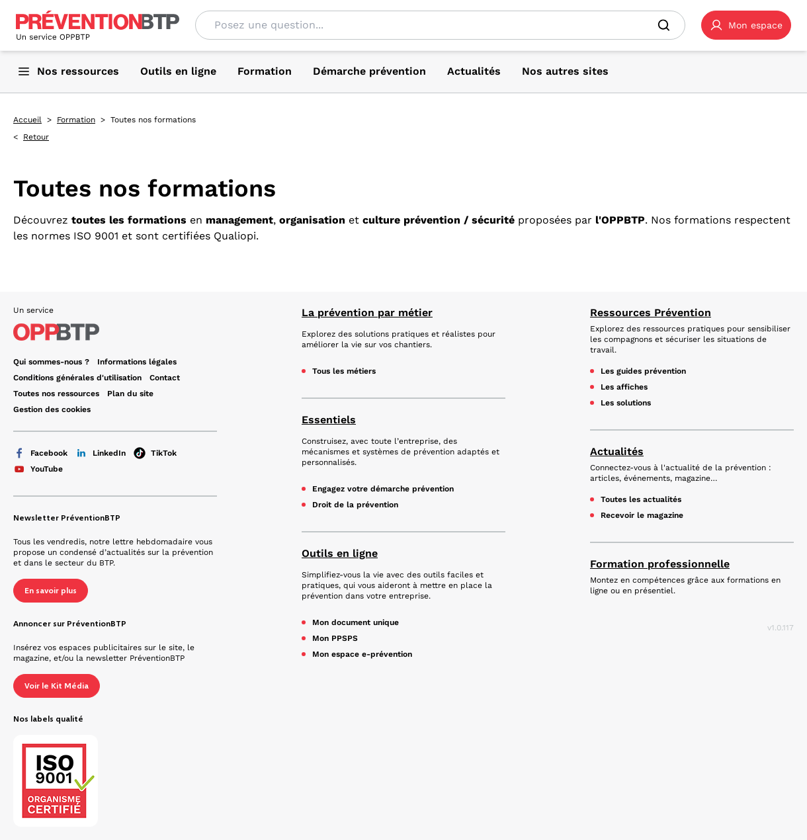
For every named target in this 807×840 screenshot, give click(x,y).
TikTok (155, 453)
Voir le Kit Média (56, 686)
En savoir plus (50, 591)
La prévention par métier (367, 312)
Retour (36, 137)
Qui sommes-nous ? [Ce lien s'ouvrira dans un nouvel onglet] (51, 361)
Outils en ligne (340, 553)
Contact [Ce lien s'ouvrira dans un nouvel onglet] (164, 377)
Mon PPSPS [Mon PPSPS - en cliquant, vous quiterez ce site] (335, 638)
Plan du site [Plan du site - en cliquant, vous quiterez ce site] (130, 393)
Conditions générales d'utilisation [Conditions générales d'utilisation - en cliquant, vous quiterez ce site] (77, 377)
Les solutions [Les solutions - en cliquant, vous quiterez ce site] (626, 402)
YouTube (38, 469)
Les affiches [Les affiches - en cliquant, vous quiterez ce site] (624, 387)
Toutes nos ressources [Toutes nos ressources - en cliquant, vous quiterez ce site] (56, 393)
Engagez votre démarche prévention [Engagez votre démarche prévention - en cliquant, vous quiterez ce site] (383, 488)
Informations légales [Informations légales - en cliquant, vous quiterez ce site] (137, 361)
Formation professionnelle (660, 564)
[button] (746, 25)
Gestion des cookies (52, 409)
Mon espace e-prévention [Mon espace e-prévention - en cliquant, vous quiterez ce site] (362, 654)
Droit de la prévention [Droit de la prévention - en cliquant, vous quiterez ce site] (355, 504)
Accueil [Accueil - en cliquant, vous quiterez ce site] (27, 120)
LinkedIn (100, 453)
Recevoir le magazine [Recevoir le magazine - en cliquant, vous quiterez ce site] (642, 515)
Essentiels (329, 419)
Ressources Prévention (650, 312)
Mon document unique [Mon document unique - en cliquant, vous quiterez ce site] (355, 622)
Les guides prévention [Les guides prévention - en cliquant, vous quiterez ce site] (643, 371)
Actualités (617, 451)
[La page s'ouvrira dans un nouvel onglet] (746, 25)
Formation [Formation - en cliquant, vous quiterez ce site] (76, 120)
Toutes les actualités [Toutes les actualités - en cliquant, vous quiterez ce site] (641, 499)
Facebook (40, 453)
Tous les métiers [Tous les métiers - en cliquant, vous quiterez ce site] (344, 371)
